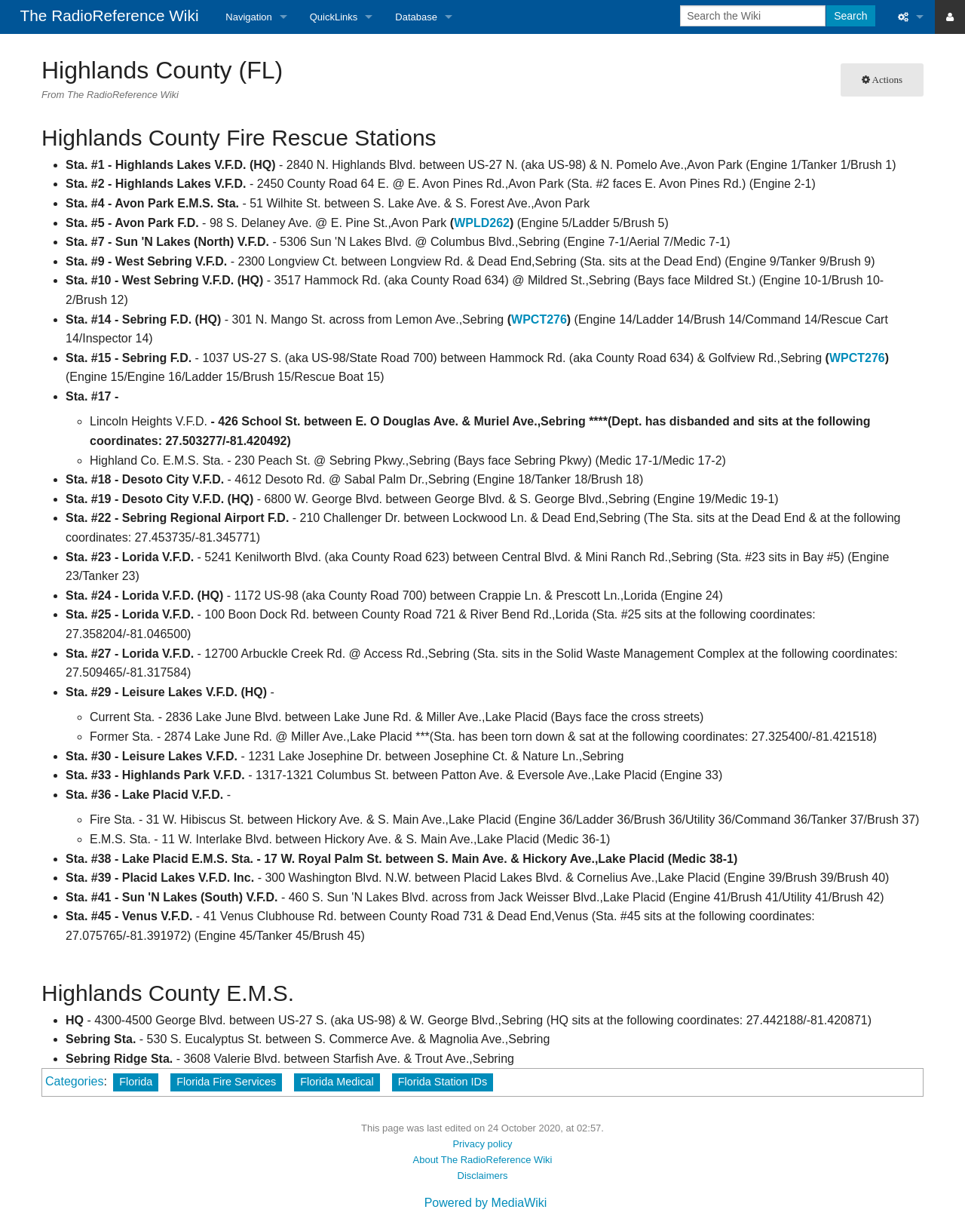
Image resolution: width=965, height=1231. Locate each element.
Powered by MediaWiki (485, 1202)
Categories (74, 1081)
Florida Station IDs (442, 1082)
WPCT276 (539, 319)
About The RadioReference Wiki (483, 1159)
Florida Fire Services (226, 1082)
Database (416, 17)
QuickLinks (334, 17)
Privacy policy (482, 1144)
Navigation (248, 17)
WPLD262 (482, 222)
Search (850, 16)
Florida (135, 1082)
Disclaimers (483, 1175)
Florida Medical (337, 1082)
